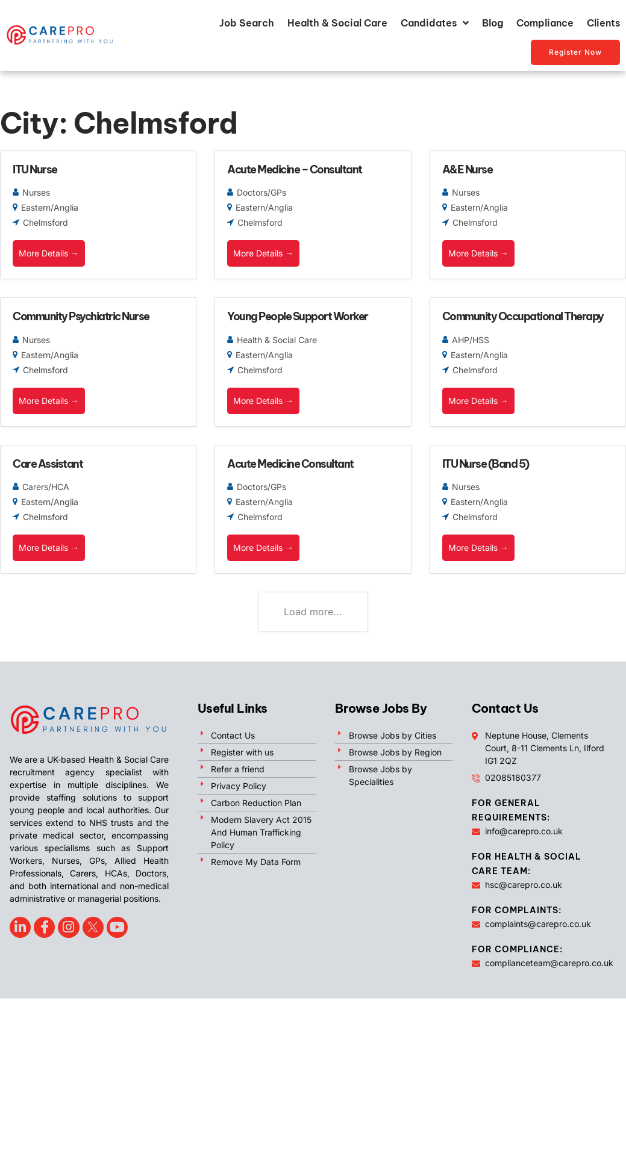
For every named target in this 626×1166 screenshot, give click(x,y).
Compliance (545, 23)
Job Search (246, 23)
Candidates (435, 23)
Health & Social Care (337, 23)
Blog (492, 23)
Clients (603, 23)
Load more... (313, 612)
